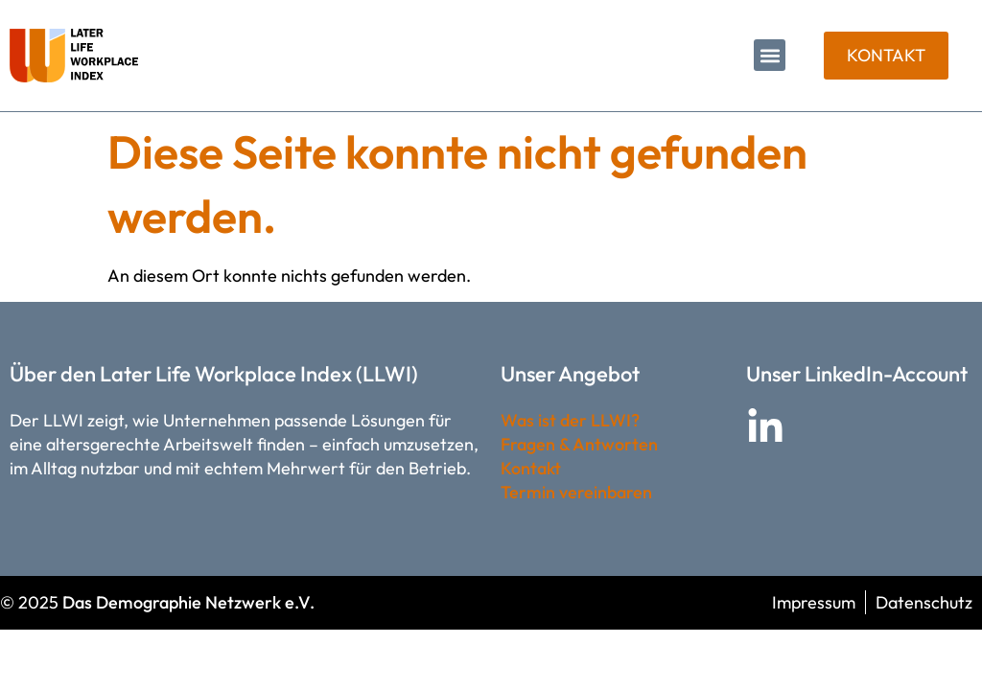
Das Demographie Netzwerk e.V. (188, 602)
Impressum (813, 602)
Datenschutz (924, 602)
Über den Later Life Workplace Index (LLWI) (214, 373)
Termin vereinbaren (576, 492)
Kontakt (531, 468)
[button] (769, 55)
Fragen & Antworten (579, 444)
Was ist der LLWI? (570, 420)
